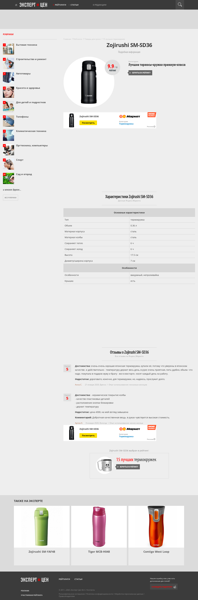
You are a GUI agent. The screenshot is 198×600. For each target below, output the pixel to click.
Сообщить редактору (162, 587)
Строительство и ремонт (31, 59)
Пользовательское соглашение (72, 594)
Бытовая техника (26, 44)
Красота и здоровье (28, 87)
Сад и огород (24, 174)
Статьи (75, 4)
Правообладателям (67, 596)
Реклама (25, 590)
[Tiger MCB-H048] (99, 527)
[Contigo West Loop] (156, 527)
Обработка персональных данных (129, 594)
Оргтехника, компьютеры (32, 145)
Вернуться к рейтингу (139, 72)
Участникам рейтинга (32, 595)
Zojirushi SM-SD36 (89, 116)
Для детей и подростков (31, 102)
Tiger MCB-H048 (99, 551)
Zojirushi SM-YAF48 (42, 551)
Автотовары (23, 73)
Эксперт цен (33, 5)
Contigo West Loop (156, 551)
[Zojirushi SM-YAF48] (42, 527)
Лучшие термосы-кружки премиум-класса (157, 65)
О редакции (99, 4)
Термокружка (126, 124)
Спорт (19, 159)
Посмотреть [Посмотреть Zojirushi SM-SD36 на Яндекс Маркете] (88, 122)
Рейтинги (60, 4)
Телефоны (22, 116)
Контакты (91, 590)
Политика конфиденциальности (99, 594)
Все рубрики (10, 197)
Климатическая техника (31, 131)
